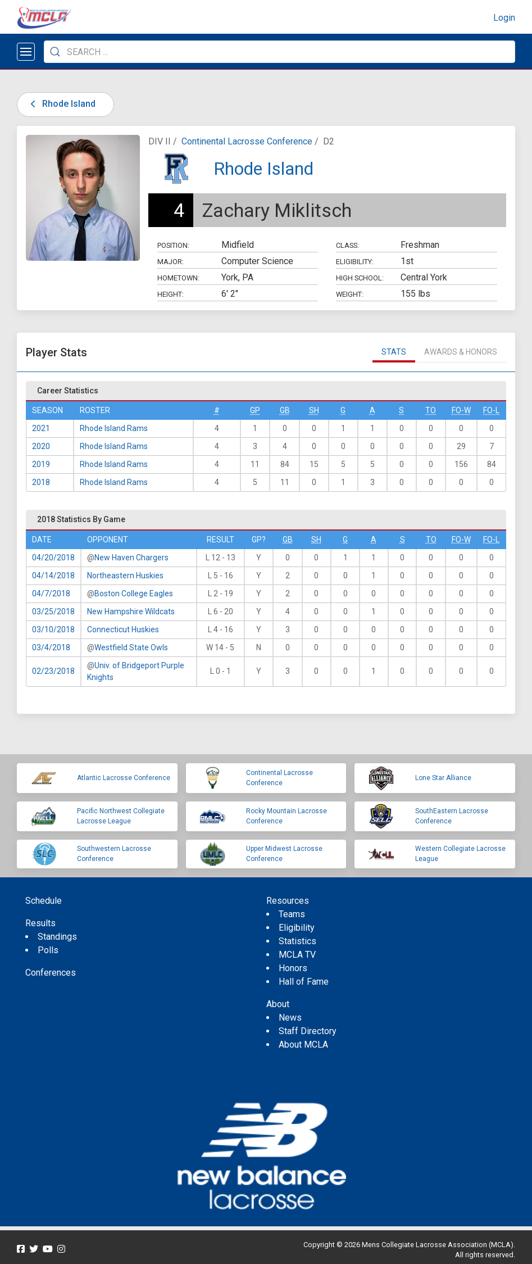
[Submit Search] (55, 51)
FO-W (461, 410)
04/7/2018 (51, 593)
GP (255, 410)
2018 (41, 482)
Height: (170, 294)
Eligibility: (355, 261)
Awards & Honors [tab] (460, 351)
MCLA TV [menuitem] (297, 954)
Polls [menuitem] (48, 950)
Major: (170, 261)
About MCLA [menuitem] (303, 1044)
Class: (347, 245)
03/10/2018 (53, 629)
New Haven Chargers (131, 557)
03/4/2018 (51, 647)
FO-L (491, 410)
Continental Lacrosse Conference (246, 141)
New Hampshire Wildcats (131, 611)
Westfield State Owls (131, 647)
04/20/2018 (53, 557)
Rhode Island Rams (114, 428)
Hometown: (178, 278)
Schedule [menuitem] (43, 900)
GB (285, 410)
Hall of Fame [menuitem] (304, 981)
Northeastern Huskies (125, 575)
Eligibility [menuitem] (297, 927)
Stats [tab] (393, 351)
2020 (41, 446)
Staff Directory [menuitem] (308, 1031)
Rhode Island (61, 103)
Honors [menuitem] (293, 968)
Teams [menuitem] (292, 914)
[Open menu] (26, 52)
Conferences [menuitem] (50, 972)
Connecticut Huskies (123, 629)
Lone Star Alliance (443, 778)
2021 (41, 428)
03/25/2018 (53, 611)
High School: (360, 278)
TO (430, 410)
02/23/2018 (53, 671)
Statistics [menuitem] (297, 941)
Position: (173, 245)
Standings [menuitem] (57, 936)
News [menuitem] (290, 1017)
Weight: (349, 294)
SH (314, 410)
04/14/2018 (53, 575)
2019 (41, 464)
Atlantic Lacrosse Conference (123, 778)
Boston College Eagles (133, 593)
